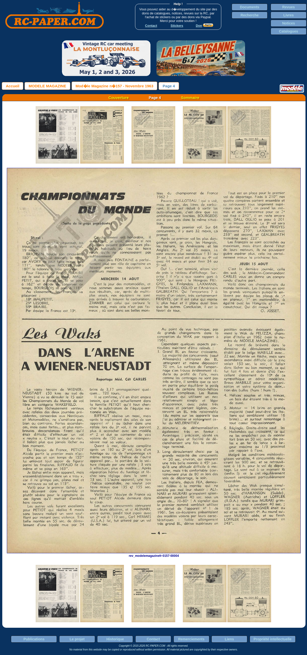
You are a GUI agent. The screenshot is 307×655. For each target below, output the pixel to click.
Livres (288, 15)
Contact (153, 639)
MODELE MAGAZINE (47, 86)
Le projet (77, 639)
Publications (34, 639)
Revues (288, 7)
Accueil (12, 86)
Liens (229, 639)
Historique (115, 639)
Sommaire (190, 97)
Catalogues (288, 31)
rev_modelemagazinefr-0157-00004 (154, 554)
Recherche (249, 15)
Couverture (118, 97)
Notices (288, 23)
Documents (249, 7)
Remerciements (191, 639)
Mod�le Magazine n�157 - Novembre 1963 (115, 86)
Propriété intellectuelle (273, 639)
